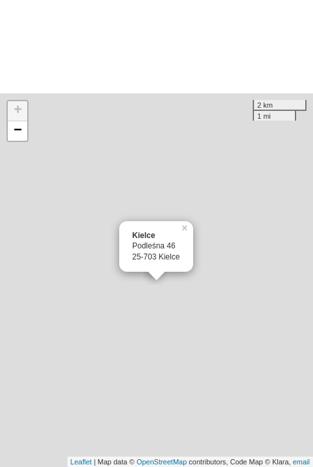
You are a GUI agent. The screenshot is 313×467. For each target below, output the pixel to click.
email (301, 462)
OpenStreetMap (162, 462)
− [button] (18, 131)
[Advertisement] (156, 46)
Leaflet (81, 462)
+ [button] (18, 111)
